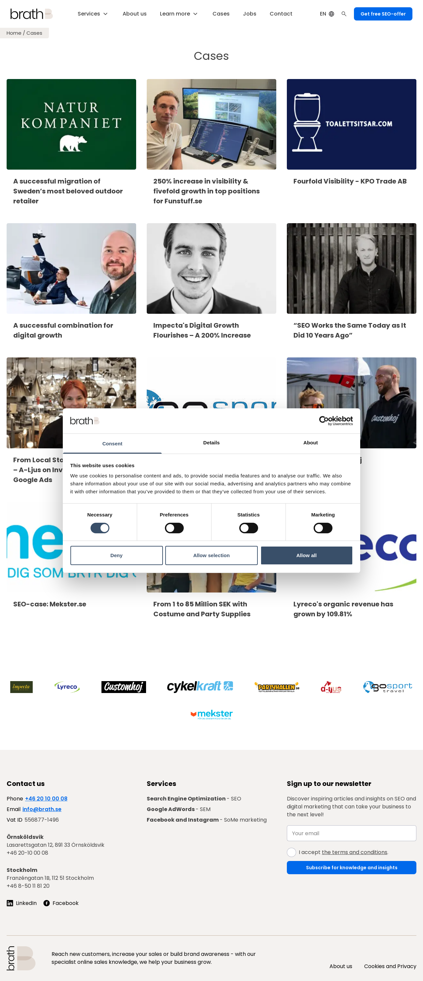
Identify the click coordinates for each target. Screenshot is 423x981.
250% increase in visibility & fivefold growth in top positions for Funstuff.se (206, 191)
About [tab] (310, 442)
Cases (34, 33)
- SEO (194, 798)
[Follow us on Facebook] (61, 903)
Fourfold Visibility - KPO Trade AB (350, 181)
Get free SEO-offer (383, 14)
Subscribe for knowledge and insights (352, 867)
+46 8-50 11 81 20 (28, 886)
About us (340, 966)
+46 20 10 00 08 (46, 798)
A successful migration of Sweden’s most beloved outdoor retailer (68, 191)
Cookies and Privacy (390, 966)
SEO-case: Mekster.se (49, 604)
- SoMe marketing (207, 820)
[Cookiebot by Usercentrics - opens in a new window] (324, 421)
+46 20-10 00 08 (27, 853)
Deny (116, 555)
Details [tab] (211, 442)
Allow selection (211, 555)
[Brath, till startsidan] (32, 14)
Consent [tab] (112, 443)
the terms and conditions (354, 852)
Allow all (306, 555)
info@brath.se (41, 809)
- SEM (179, 809)
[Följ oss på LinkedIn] (22, 903)
